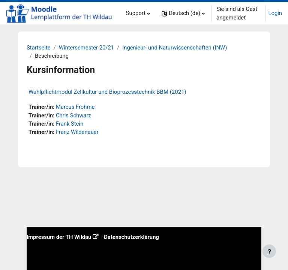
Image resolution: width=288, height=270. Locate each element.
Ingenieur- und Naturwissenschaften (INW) (174, 47)
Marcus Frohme (75, 107)
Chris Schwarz (73, 115)
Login (275, 13)
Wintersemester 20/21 (86, 47)
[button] (183, 13)
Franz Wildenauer (77, 132)
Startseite (39, 47)
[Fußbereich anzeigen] (269, 251)
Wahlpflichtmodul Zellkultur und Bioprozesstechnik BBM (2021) (107, 91)
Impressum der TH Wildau (59, 237)
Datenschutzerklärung (131, 237)
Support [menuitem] (136, 13)
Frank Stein (69, 123)
